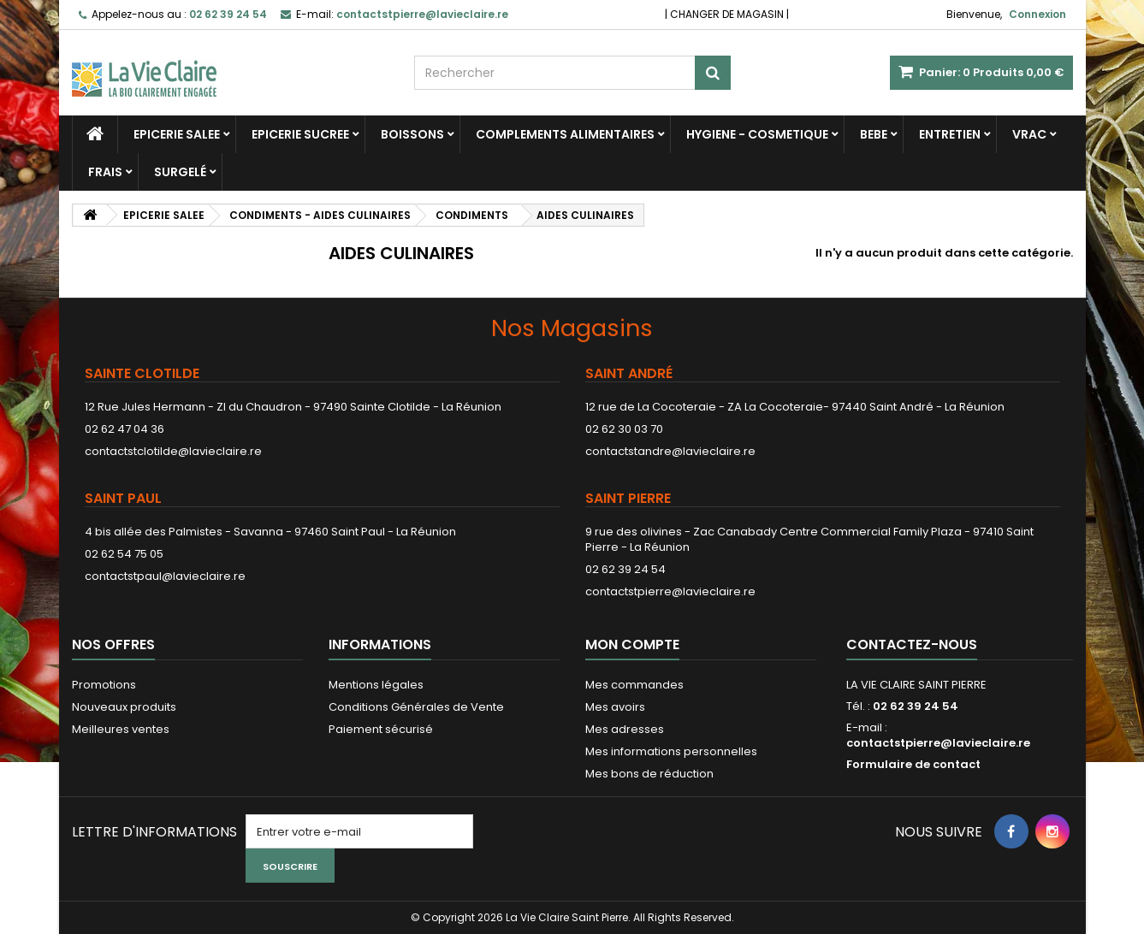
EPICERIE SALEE (176, 134)
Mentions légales (376, 685)
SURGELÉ (180, 171)
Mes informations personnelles (671, 751)
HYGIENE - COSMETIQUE (757, 134)
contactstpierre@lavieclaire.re (670, 591)
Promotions (104, 685)
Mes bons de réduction (649, 774)
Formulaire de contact (913, 764)
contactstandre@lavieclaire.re (670, 451)
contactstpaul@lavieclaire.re (165, 576)
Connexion (1037, 14)
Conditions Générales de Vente (416, 707)
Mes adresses (624, 729)
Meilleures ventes (120, 729)
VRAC (1029, 134)
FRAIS (105, 171)
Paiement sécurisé (381, 729)
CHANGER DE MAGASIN (727, 14)
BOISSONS (412, 134)
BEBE (873, 134)
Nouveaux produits (124, 707)
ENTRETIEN (950, 134)
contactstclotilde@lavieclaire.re (173, 451)
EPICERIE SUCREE (300, 134)
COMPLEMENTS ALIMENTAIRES (565, 134)
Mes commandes (634, 685)
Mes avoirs (615, 707)
